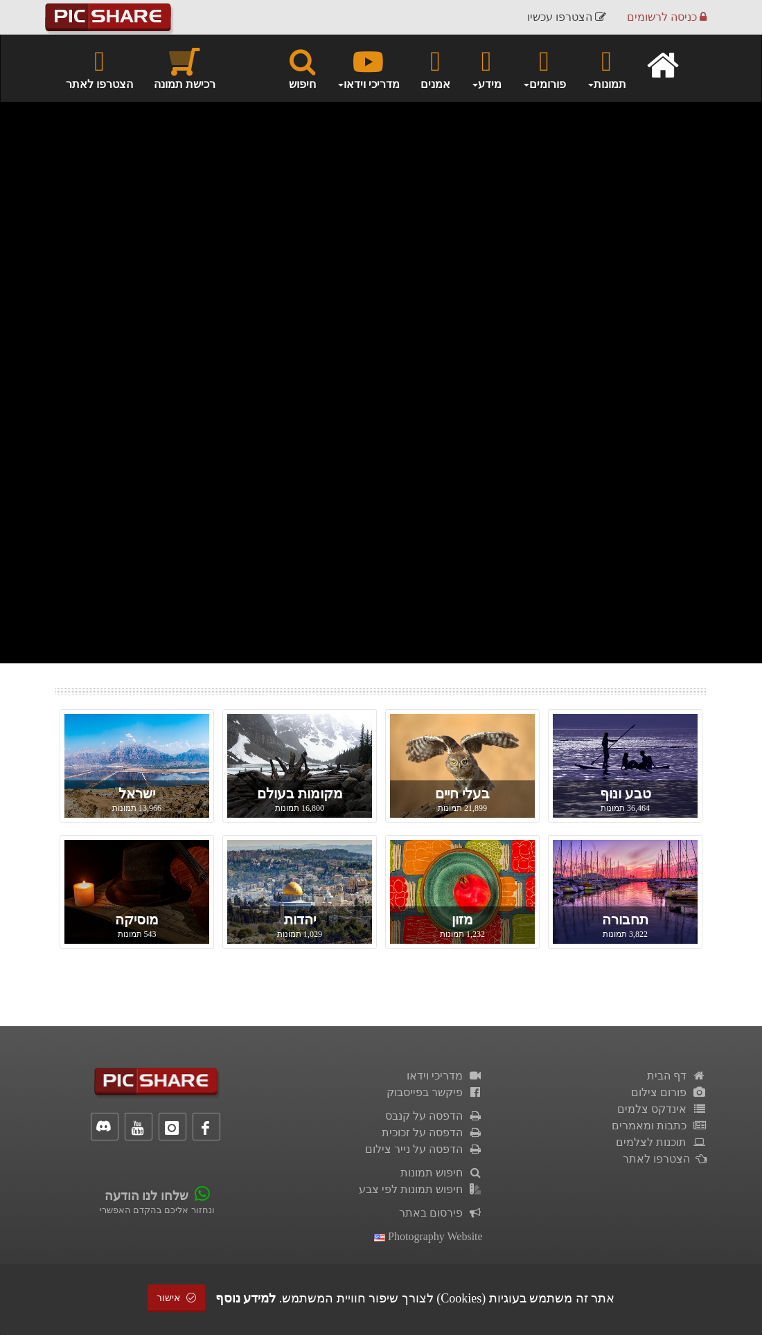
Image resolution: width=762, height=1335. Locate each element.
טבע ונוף (625, 793)
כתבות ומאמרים (659, 1125)
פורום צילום (669, 1092)
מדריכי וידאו (445, 1076)
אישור (177, 1298)
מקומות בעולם (300, 793)
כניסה (667, 17)
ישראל (136, 793)
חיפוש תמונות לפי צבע (421, 1189)
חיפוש (302, 68)
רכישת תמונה (184, 68)
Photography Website (428, 1236)
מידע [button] (486, 68)
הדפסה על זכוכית (432, 1132)
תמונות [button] (606, 68)
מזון (462, 919)
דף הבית (677, 1076)
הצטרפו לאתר (99, 68)
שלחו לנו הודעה (146, 1196)
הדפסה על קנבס (434, 1116)
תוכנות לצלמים (661, 1142)
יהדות (300, 919)
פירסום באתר (441, 1213)
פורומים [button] (544, 68)
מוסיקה (137, 919)
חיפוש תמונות (441, 1173)
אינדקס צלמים (662, 1109)
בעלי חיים (462, 793)
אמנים (435, 68)
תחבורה (625, 919)
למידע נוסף (245, 1298)
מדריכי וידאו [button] (368, 68)
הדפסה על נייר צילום (424, 1149)
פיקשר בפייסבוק (435, 1092)
